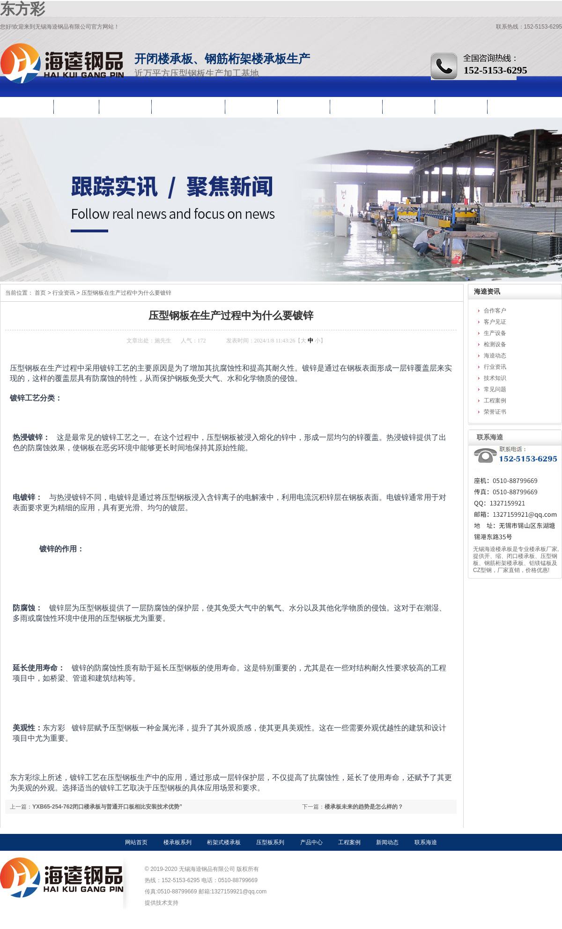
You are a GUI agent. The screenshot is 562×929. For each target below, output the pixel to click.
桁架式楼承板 (224, 842)
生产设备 (495, 333)
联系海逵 (514, 104)
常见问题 (495, 389)
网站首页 (28, 104)
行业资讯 (409, 104)
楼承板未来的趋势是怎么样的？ (364, 806)
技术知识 (495, 378)
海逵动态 (495, 355)
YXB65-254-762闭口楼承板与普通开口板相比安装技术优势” (107, 806)
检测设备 (495, 344)
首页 (40, 293)
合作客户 (495, 310)
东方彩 (22, 8)
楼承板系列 (177, 842)
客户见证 (495, 322)
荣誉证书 (495, 412)
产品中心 (252, 104)
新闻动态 (387, 842)
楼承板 (77, 104)
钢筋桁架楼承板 (189, 104)
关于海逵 (462, 104)
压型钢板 (126, 104)
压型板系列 (270, 842)
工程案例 (304, 104)
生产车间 (357, 104)
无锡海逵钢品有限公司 (62, 63)
